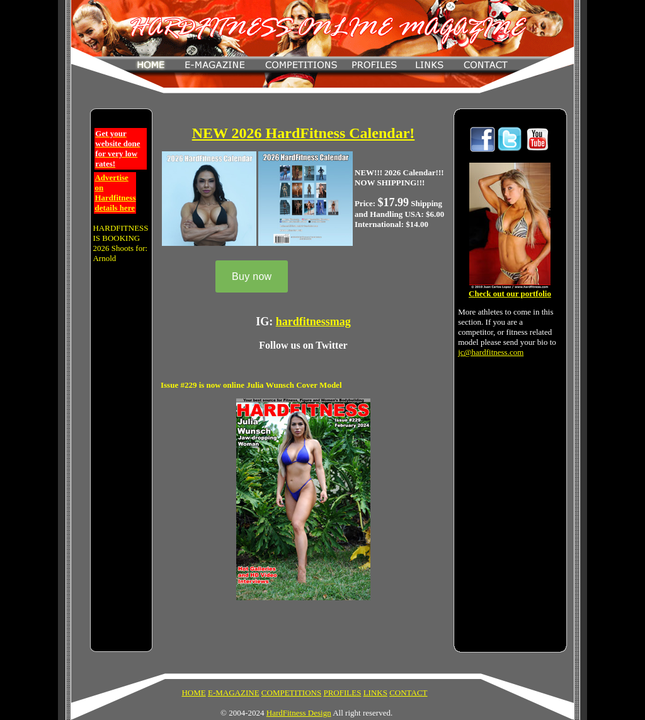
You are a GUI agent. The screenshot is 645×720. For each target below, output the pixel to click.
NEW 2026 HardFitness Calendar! (303, 133)
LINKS (375, 692)
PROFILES (342, 692)
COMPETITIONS (291, 692)
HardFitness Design (298, 712)
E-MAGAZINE (234, 692)
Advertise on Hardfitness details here (114, 192)
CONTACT (408, 692)
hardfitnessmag (313, 321)
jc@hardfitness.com (490, 352)
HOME (193, 692)
